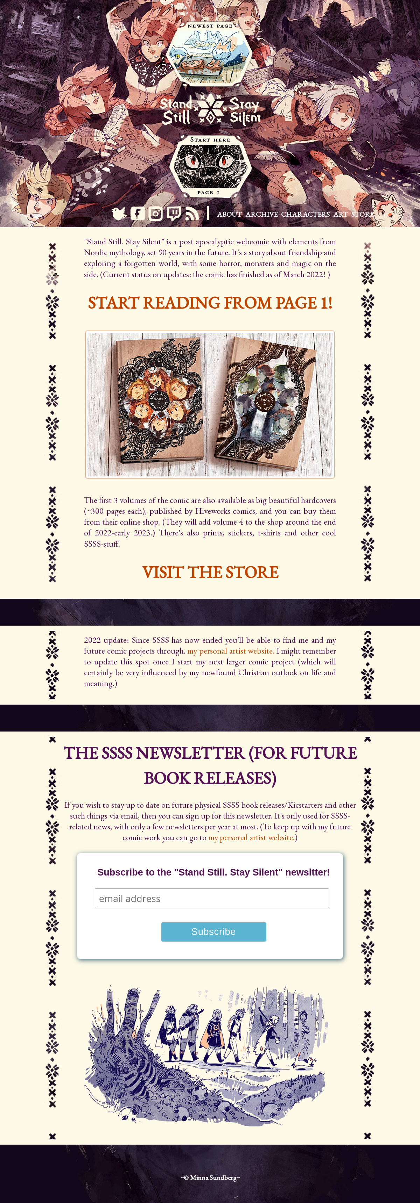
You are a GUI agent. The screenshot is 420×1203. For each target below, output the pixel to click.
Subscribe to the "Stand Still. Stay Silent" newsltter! (213, 872)
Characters (305, 214)
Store (362, 214)
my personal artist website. (230, 650)
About (229, 214)
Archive (261, 214)
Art (340, 214)
